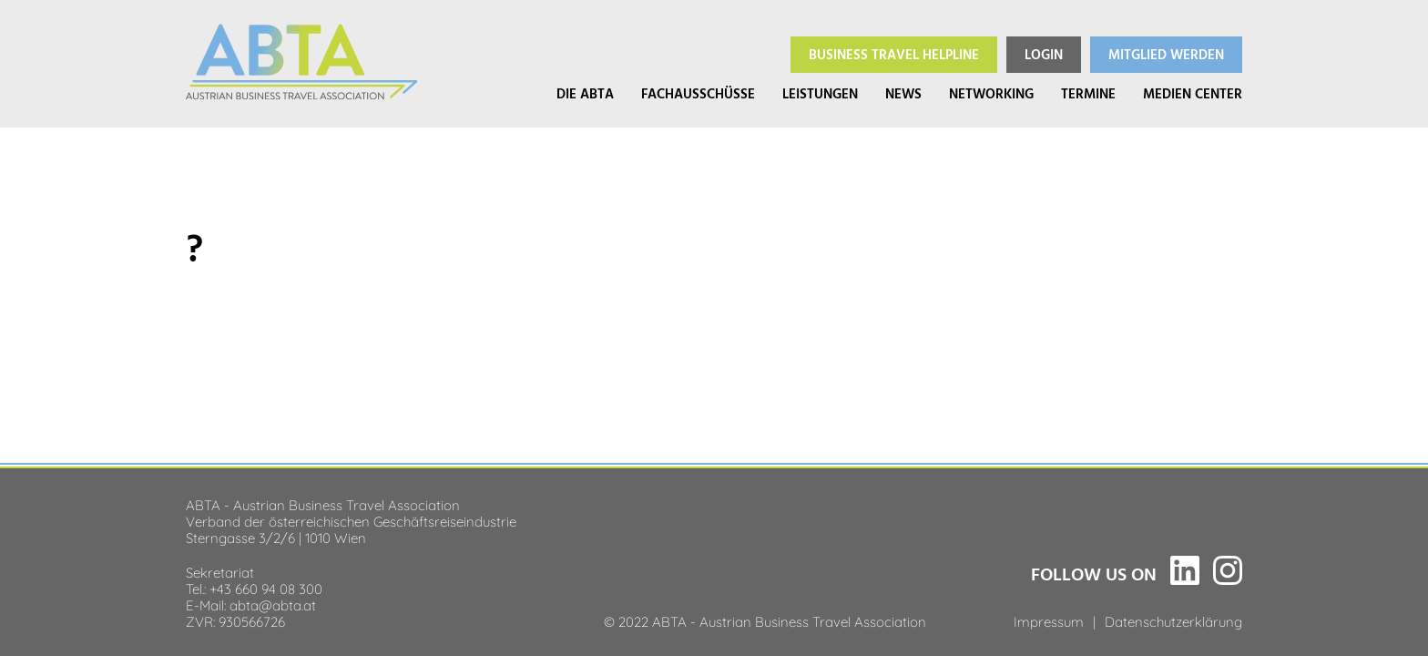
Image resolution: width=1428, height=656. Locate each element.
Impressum (1049, 620)
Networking (991, 94)
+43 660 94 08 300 (265, 588)
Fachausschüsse (698, 94)
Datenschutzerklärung (1173, 620)
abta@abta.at (273, 604)
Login (1044, 55)
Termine (1088, 94)
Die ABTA (585, 94)
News (903, 94)
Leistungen (820, 94)
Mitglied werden (1166, 55)
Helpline (894, 55)
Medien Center (1192, 94)
